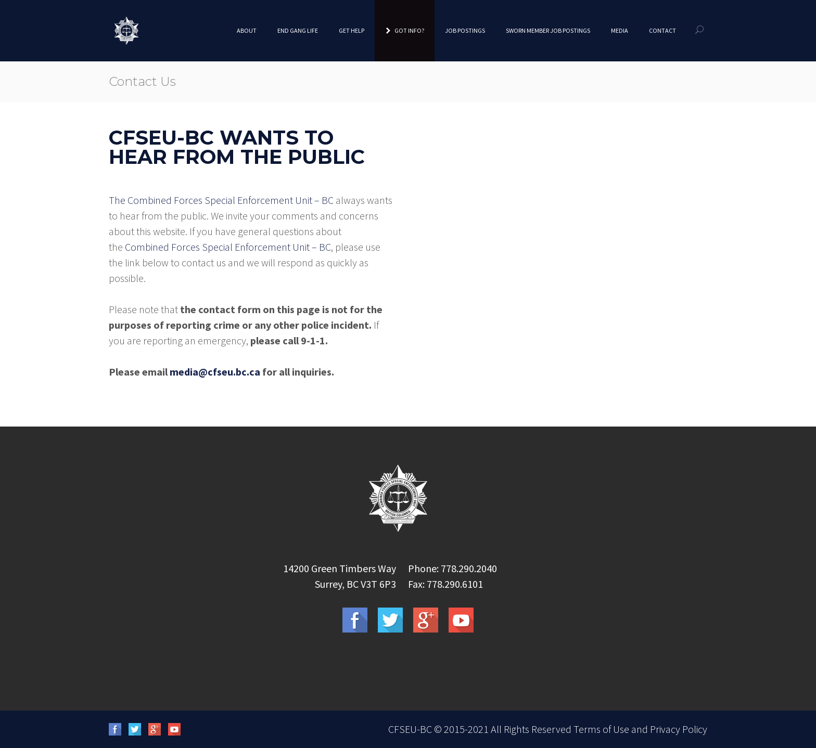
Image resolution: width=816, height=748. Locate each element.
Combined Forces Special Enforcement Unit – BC (228, 246)
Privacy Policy (678, 729)
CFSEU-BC (410, 729)
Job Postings (465, 30)
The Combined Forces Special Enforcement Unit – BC (221, 200)
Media (619, 30)
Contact (662, 30)
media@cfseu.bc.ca (215, 371)
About (247, 30)
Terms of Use (601, 729)
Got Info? (404, 30)
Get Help (351, 30)
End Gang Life (297, 30)
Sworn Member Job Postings (548, 30)
